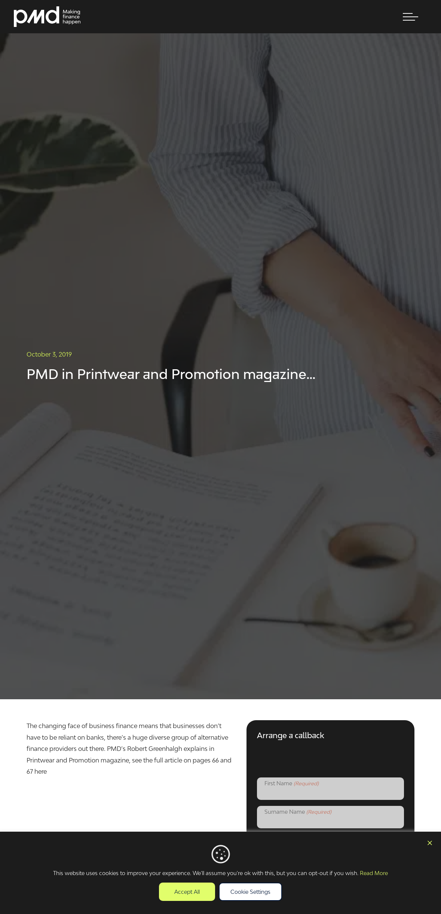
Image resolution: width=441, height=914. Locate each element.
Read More (374, 873)
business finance (113, 726)
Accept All (187, 892)
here (40, 771)
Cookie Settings (250, 892)
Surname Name (297, 812)
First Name (291, 784)
